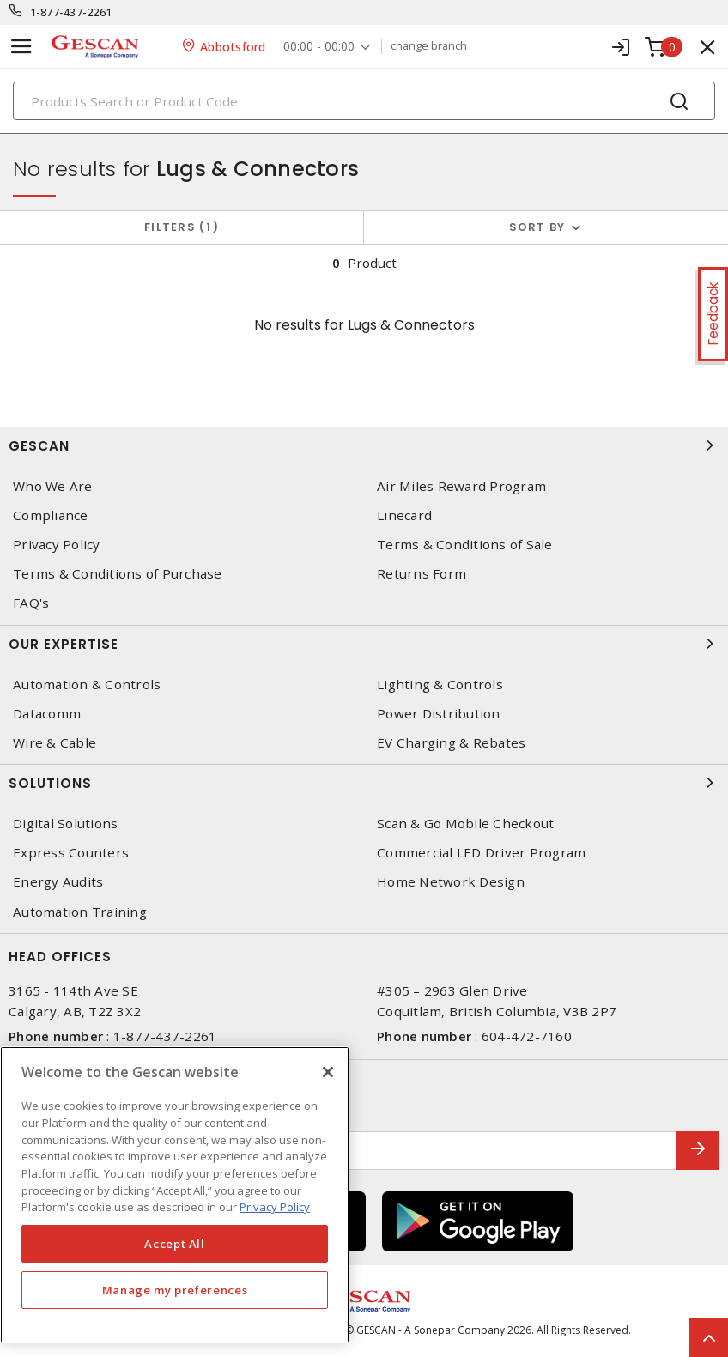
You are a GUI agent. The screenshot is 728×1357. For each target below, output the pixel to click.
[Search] (364, 101)
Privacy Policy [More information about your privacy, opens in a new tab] (275, 1207)
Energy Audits (58, 882)
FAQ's (31, 603)
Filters (181, 227)
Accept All (174, 1243)
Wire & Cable (54, 743)
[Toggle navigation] (21, 47)
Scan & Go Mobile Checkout (465, 823)
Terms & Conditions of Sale (465, 544)
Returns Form (421, 574)
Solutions (364, 782)
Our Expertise (364, 643)
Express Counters (71, 853)
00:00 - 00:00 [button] (319, 46)
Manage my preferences (175, 1290)
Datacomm (47, 714)
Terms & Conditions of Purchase (117, 574)
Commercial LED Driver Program (481, 853)
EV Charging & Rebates (451, 743)
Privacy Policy (56, 544)
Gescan (364, 445)
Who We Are (53, 486)
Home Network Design (451, 882)
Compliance (50, 515)
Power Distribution (438, 714)
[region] (174, 1194)
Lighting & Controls (440, 684)
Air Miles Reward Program (461, 486)
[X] (328, 1072)
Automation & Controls (87, 684)
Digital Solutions (65, 823)
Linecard (404, 515)
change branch (429, 46)
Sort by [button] (537, 227)
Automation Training (80, 912)
